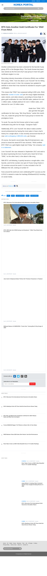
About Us (20, 544)
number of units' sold (16, 94)
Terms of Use (13, 544)
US (7, 543)
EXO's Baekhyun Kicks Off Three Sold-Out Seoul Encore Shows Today (20, 406)
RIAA (27, 195)
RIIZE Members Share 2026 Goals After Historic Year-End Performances (21, 434)
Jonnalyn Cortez (8, 33)
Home (4, 543)
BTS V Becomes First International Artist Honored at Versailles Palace (21, 202)
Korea (14, 543)
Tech (23, 543)
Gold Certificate (34, 195)
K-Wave (35, 543)
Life (26, 543)
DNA (13, 195)
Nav (2, 4)
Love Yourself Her (20, 195)
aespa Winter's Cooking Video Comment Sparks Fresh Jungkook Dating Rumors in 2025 (32, 485)
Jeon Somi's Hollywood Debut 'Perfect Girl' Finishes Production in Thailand (23, 278)
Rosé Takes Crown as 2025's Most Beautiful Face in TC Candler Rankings (21, 443)
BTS (8, 195)
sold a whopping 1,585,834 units (16, 136)
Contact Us (25, 544)
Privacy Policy (6, 544)
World (10, 543)
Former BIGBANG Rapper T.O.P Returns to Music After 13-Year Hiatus (20, 425)
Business (19, 543)
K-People (30, 543)
